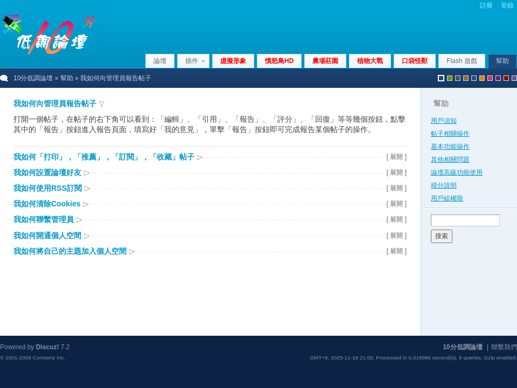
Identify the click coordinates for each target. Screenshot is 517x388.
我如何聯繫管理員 (43, 219)
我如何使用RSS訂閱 (47, 188)
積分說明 (444, 185)
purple (498, 78)
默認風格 (441, 78)
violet (514, 78)
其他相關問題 (450, 159)
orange (482, 78)
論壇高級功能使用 (457, 172)
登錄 (507, 5)
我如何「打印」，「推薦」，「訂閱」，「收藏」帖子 (103, 157)
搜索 (441, 236)
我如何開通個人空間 (47, 235)
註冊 (486, 5)
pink (490, 78)
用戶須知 (444, 120)
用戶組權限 (447, 198)
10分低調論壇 (33, 78)
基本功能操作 (450, 146)
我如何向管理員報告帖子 (54, 103)
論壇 (159, 61)
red (506, 78)
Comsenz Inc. (48, 358)
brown (466, 78)
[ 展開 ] (397, 157)
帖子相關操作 (450, 133)
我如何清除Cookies (46, 203)
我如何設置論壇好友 (47, 172)
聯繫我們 (504, 347)
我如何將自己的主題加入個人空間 (70, 251)
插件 (191, 61)
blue (474, 78)
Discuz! (47, 347)
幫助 (502, 61)
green (449, 78)
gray (457, 78)
